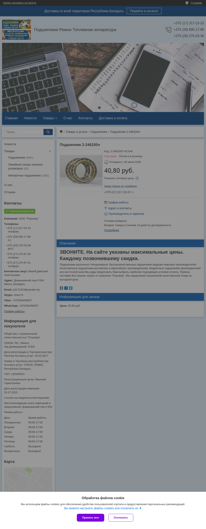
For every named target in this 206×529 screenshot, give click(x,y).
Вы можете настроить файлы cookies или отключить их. (101, 508)
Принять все (90, 517)
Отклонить (121, 517)
